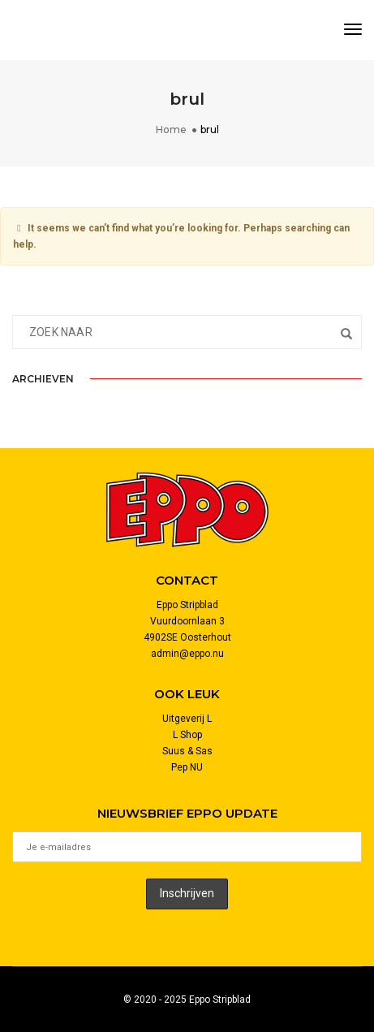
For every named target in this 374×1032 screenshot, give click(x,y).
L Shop (187, 735)
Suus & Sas (187, 751)
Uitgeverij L (187, 718)
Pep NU (187, 767)
